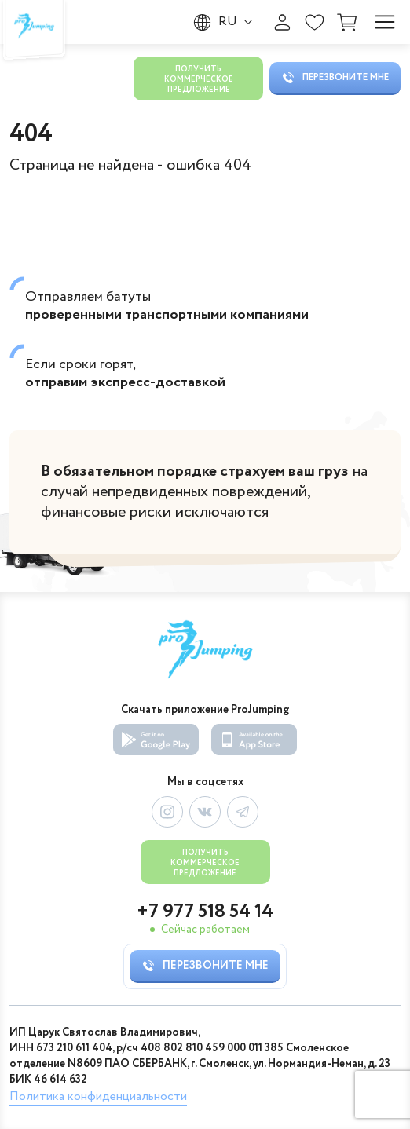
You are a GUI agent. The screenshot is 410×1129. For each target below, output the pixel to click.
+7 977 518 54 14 (205, 912)
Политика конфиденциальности (98, 1096)
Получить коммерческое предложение (198, 80)
